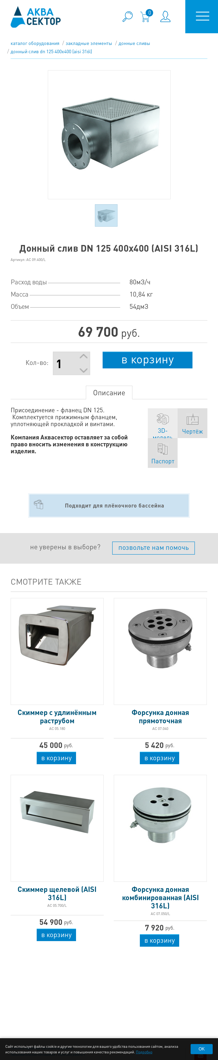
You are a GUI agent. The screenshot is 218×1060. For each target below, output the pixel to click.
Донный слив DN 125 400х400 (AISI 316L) (51, 51)
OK (202, 1049)
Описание (109, 392)
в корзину (147, 359)
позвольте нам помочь (153, 547)
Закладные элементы (89, 43)
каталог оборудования (35, 43)
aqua (36, 17)
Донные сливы (134, 43)
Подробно (144, 1051)
